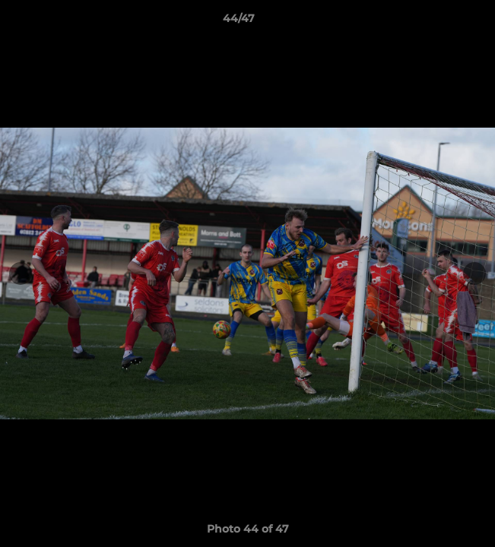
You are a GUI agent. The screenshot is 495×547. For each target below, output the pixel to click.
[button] (440, 22)
